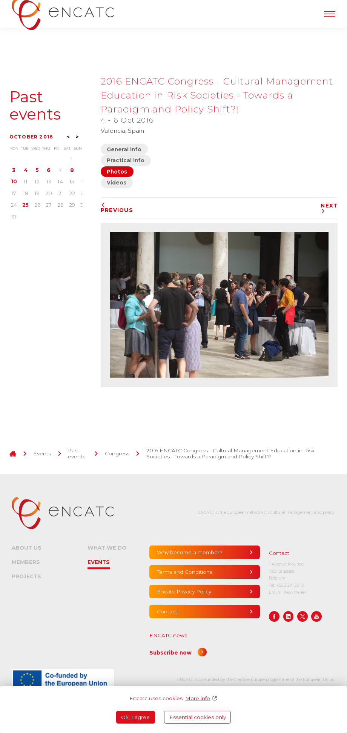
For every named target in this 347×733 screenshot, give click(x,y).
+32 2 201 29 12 (290, 585)
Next (329, 208)
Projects (26, 576)
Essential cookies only (197, 717)
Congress (117, 453)
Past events (35, 105)
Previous (117, 208)
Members (26, 562)
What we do (107, 548)
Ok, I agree (135, 717)
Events (42, 453)
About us (26, 548)
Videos (116, 183)
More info (197, 698)
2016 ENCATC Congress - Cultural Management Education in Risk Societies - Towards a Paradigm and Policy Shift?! (230, 453)
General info (124, 149)
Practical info (125, 160)
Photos (117, 172)
